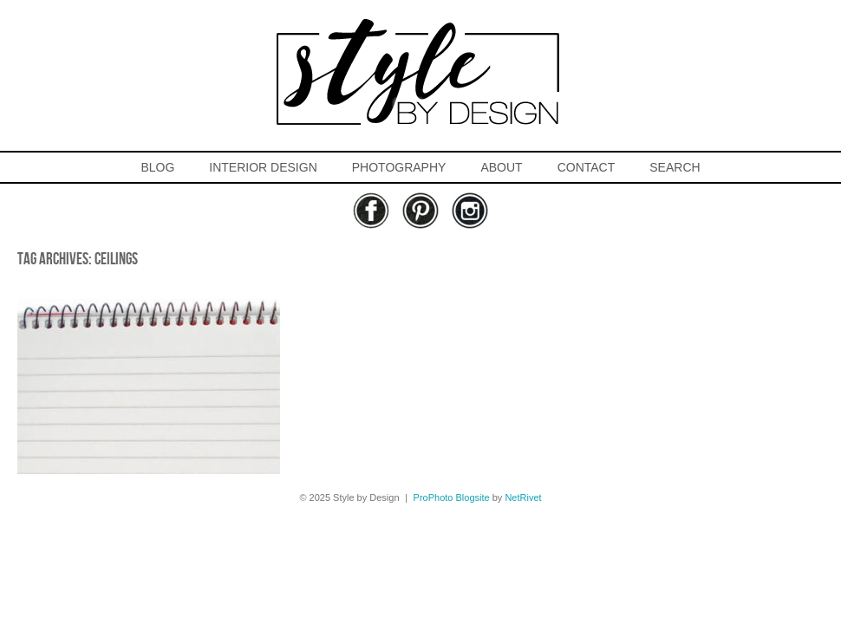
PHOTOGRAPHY (399, 167)
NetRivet (523, 497)
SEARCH (674, 167)
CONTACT (586, 167)
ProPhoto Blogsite (452, 497)
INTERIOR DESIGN (262, 167)
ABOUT (501, 167)
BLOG (157, 167)
